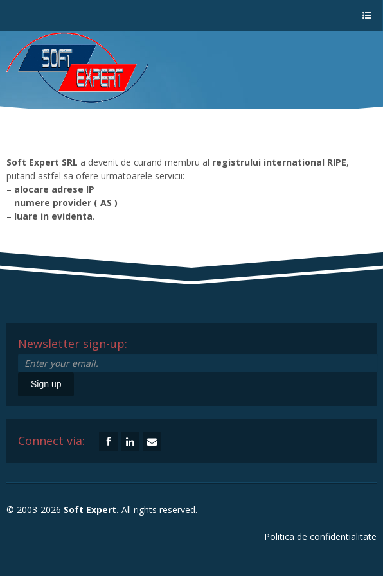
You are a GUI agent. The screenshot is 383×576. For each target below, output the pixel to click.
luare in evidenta (53, 216)
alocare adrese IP (54, 189)
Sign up (46, 384)
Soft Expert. (91, 509)
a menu (366, 21)
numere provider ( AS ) (66, 202)
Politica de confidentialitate (320, 536)
